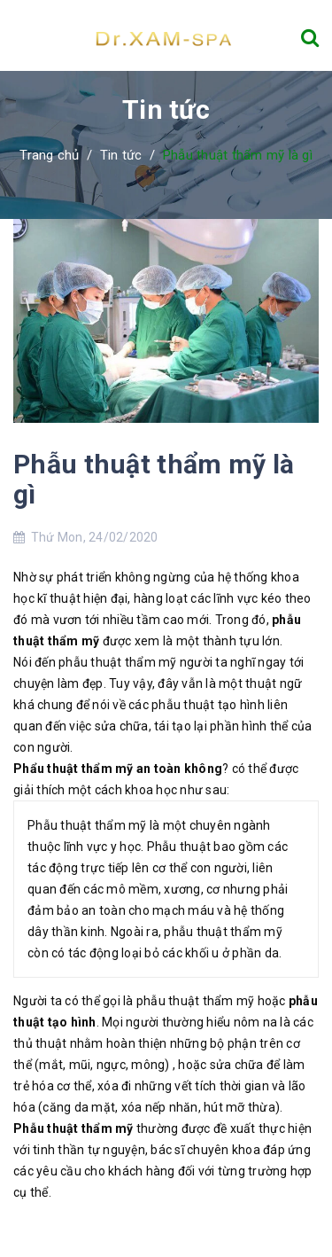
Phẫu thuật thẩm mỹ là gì (153, 479)
